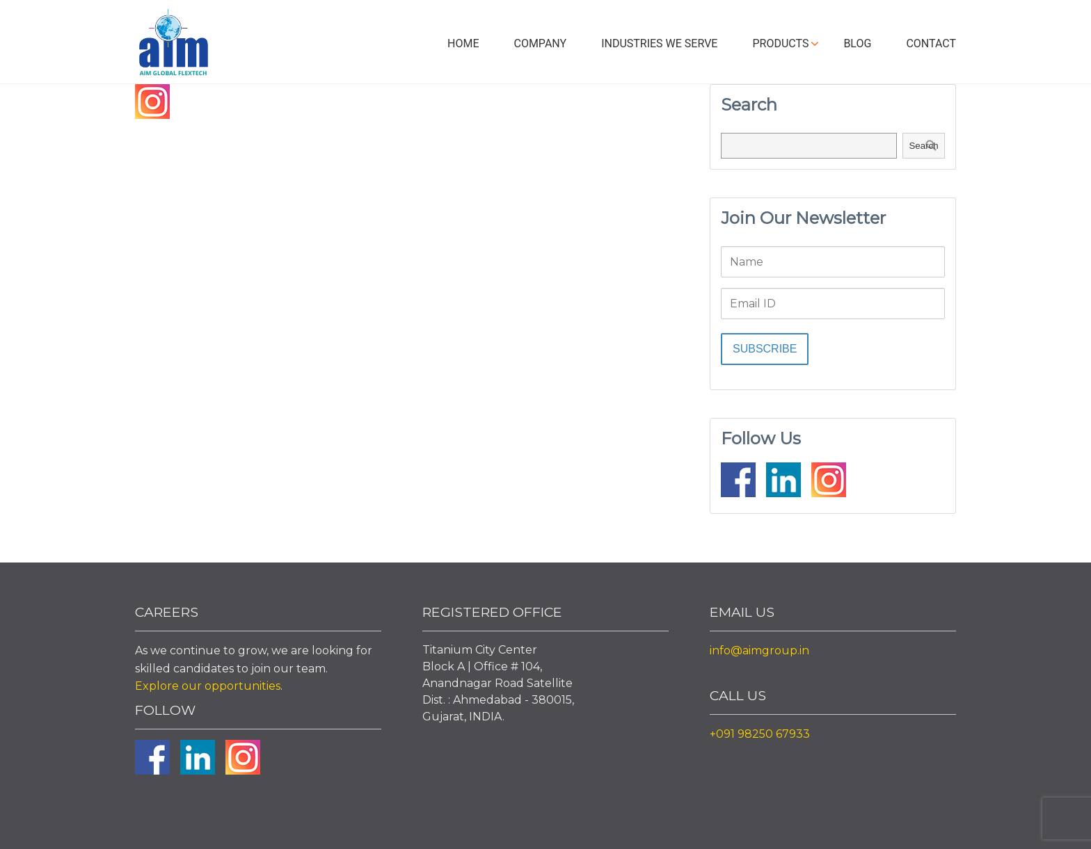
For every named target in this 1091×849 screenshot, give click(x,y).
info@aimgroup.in (759, 650)
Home (463, 43)
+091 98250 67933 (760, 734)
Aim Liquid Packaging (173, 45)
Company (539, 43)
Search (923, 145)
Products (780, 43)
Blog (857, 43)
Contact (931, 43)
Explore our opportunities (207, 686)
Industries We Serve (659, 43)
